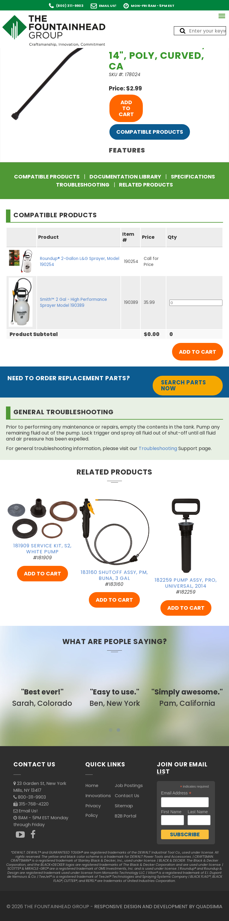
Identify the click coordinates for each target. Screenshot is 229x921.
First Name (171, 811)
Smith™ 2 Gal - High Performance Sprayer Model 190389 (73, 302)
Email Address (176, 793)
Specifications (193, 176)
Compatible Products (149, 131)
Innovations (98, 796)
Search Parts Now (183, 385)
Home (92, 785)
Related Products (146, 184)
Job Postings (129, 785)
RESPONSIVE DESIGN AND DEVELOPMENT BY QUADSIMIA (158, 906)
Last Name (198, 811)
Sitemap (124, 806)
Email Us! (107, 5)
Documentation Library (125, 176)
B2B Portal (125, 816)
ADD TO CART (126, 108)
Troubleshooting (82, 184)
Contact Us (127, 796)
